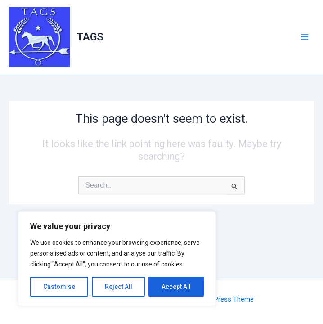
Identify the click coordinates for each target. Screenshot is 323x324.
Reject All (118, 286)
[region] (117, 259)
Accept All (176, 286)
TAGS (89, 37)
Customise (59, 286)
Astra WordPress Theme (217, 299)
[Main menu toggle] (304, 36)
